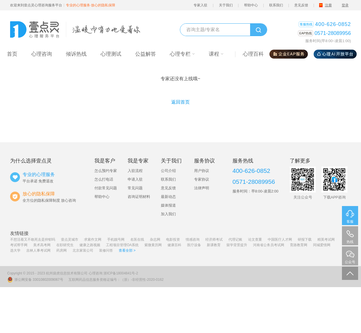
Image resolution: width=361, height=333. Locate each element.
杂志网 (155, 239)
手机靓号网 (115, 239)
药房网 (61, 250)
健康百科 (174, 245)
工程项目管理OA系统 (122, 245)
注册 (328, 5)
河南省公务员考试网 (268, 245)
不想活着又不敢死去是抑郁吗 (32, 239)
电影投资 (173, 239)
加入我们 (168, 214)
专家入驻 (200, 5)
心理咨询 (96, 273)
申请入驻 (135, 179)
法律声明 (201, 188)
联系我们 (276, 5)
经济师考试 (214, 239)
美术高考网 (42, 245)
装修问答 (106, 250)
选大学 (15, 250)
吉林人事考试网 (38, 250)
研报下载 (305, 239)
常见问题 (135, 188)
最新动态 (168, 196)
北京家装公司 (82, 250)
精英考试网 (326, 239)
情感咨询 (193, 239)
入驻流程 (135, 171)
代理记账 (235, 239)
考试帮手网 (18, 245)
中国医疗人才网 (280, 239)
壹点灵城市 (69, 239)
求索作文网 (92, 239)
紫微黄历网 (153, 245)
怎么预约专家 (105, 171)
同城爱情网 (321, 245)
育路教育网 (298, 245)
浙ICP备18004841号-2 (120, 273)
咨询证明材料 (139, 196)
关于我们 (226, 5)
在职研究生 (65, 245)
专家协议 (201, 179)
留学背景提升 (236, 245)
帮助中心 (251, 5)
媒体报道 (168, 205)
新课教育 (214, 245)
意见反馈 (301, 5)
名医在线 (137, 239)
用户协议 (201, 171)
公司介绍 (168, 171)
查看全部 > (127, 250)
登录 (345, 5)
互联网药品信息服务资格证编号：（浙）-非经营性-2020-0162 (115, 280)
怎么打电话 (103, 179)
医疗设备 (194, 245)
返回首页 (180, 102)
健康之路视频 (89, 245)
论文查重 (255, 239)
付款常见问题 (105, 188)
